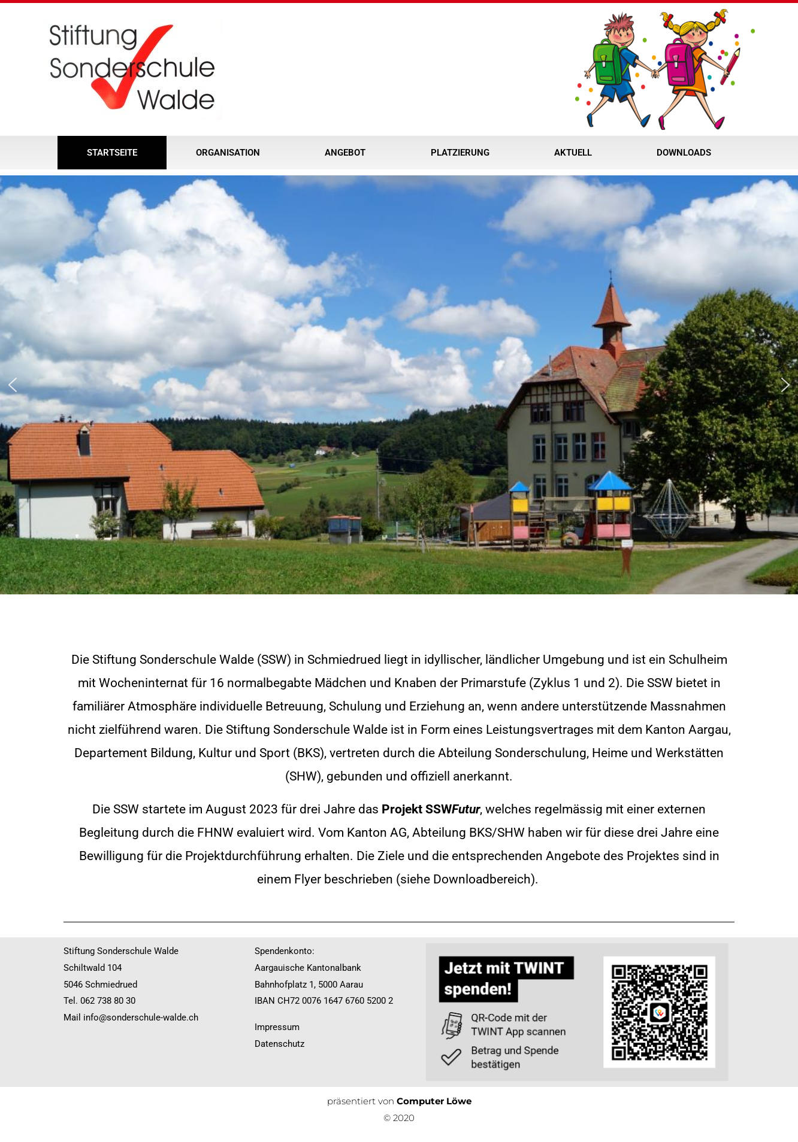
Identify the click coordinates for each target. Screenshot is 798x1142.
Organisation (231, 153)
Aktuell (576, 153)
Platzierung (463, 153)
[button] (12, 384)
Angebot (348, 153)
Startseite (112, 152)
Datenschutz (279, 1043)
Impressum (277, 1027)
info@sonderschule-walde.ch (140, 1017)
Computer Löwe (434, 1101)
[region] (399, 384)
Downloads (684, 152)
